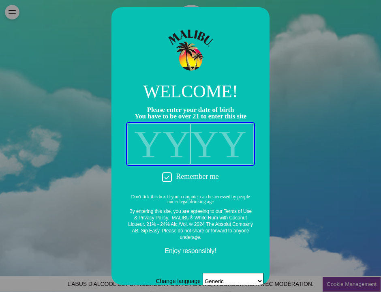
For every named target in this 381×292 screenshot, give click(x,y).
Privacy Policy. (154, 218)
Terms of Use (238, 211)
